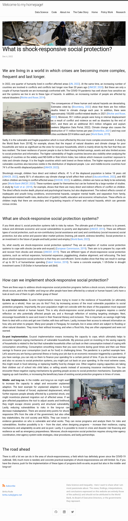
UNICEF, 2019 (51, 252)
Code (54, 12)
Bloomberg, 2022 (81, 107)
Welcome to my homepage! (22, 4)
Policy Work (107, 12)
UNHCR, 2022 (51, 167)
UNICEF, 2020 (96, 87)
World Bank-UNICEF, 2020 (21, 183)
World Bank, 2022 (80, 239)
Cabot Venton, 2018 (57, 262)
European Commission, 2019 (71, 248)
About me (65, 12)
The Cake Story (80, 12)
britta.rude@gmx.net (12, 495)
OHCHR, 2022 (62, 180)
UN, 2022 (74, 84)
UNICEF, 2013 (97, 229)
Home (95, 12)
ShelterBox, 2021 (101, 130)
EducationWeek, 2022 (104, 176)
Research (121, 12)
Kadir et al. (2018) (23, 187)
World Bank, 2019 (100, 134)
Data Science (41, 12)
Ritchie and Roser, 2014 (32, 97)
